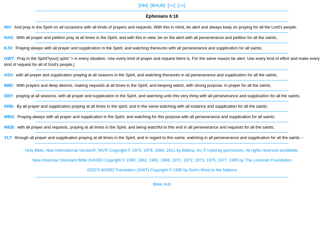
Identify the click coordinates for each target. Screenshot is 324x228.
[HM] (143, 5)
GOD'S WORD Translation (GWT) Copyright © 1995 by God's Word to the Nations (162, 170)
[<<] (171, 5)
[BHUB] (157, 5)
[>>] (181, 5)
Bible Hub (162, 184)
